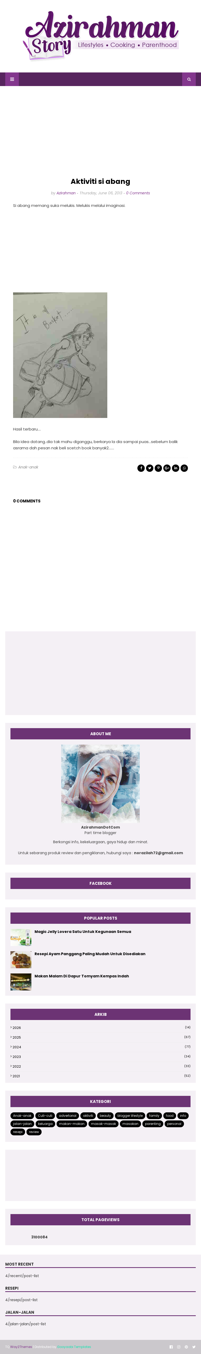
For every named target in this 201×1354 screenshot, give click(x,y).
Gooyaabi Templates (74, 1347)
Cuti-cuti (45, 1115)
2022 (102, 1066)
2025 (102, 1037)
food (170, 1115)
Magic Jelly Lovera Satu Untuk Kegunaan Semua (83, 931)
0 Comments (138, 193)
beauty (105, 1115)
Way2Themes (21, 1347)
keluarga (45, 1123)
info (183, 1115)
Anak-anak (28, 467)
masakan (130, 1123)
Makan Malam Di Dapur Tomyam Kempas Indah (82, 976)
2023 (102, 1056)
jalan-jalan (22, 1123)
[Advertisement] (100, 131)
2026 (102, 1027)
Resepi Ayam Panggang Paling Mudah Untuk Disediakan (90, 953)
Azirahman (66, 193)
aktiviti (88, 1115)
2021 (102, 1076)
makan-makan (72, 1123)
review (34, 1132)
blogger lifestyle (130, 1115)
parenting (153, 1123)
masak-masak (103, 1123)
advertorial (67, 1115)
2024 (102, 1047)
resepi (18, 1132)
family (154, 1115)
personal (174, 1123)
